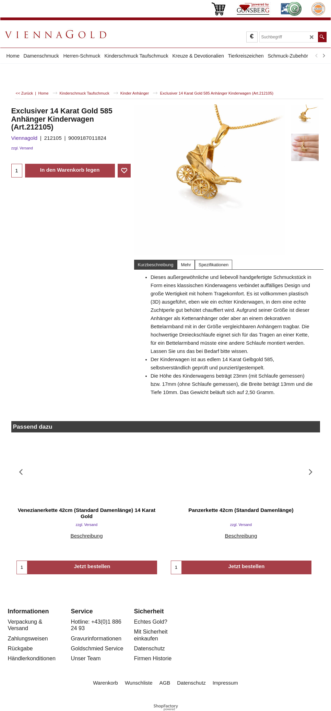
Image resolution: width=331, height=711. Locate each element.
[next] (324, 56)
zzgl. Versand (22, 148)
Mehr (186, 264)
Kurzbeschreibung (156, 264)
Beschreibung (86, 536)
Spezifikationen (213, 264)
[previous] (317, 56)
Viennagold (24, 138)
